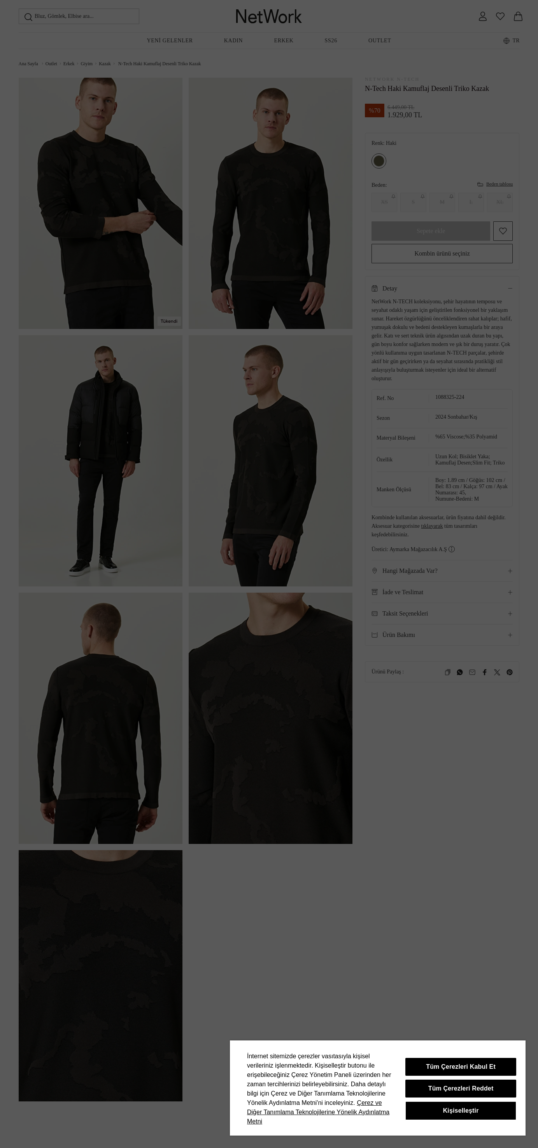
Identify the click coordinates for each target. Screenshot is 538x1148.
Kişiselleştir (461, 1110)
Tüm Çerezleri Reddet (461, 1088)
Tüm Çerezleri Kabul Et (461, 1066)
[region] (378, 1088)
